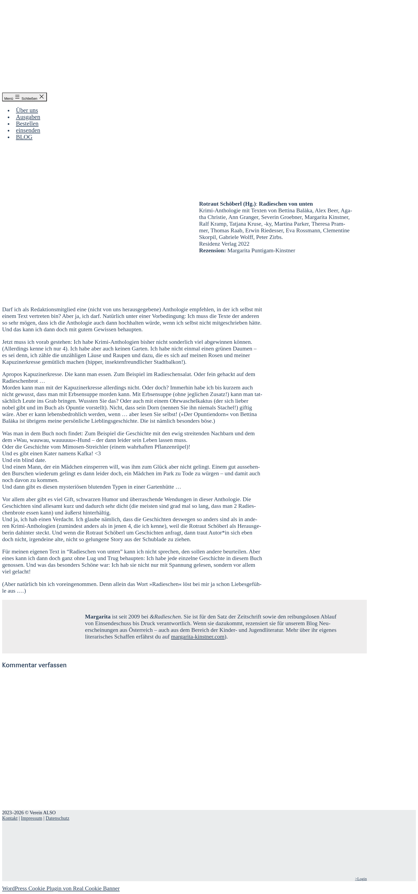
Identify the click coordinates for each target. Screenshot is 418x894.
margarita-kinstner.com (197, 636)
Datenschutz (57, 818)
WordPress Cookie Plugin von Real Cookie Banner (61, 888)
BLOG (24, 137)
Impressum (31, 818)
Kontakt (10, 818)
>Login (361, 879)
